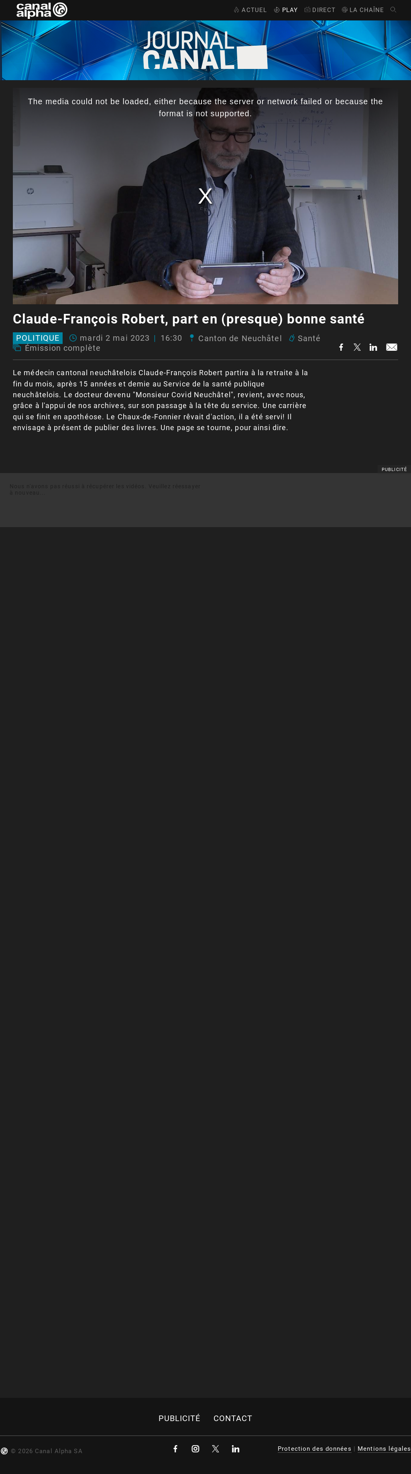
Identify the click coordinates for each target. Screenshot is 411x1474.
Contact (233, 1418)
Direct (319, 10)
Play (285, 10)
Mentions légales (384, 1448)
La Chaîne (363, 10)
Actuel (249, 10)
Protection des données (315, 1448)
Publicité (180, 1418)
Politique (37, 338)
